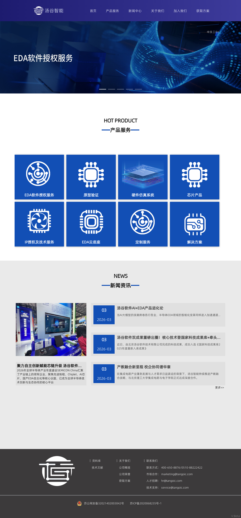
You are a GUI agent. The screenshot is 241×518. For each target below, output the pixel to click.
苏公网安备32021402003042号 (104, 503)
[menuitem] (93, 10)
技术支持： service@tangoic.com (167, 488)
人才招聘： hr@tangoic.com (164, 481)
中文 (210, 32)
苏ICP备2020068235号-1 (146, 503)
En (216, 32)
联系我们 (152, 461)
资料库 (96, 461)
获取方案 (124, 481)
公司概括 (124, 467)
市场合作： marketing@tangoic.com (169, 474)
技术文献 (97, 467)
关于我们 (124, 461)
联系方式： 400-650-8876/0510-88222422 (174, 467)
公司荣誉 (124, 474)
